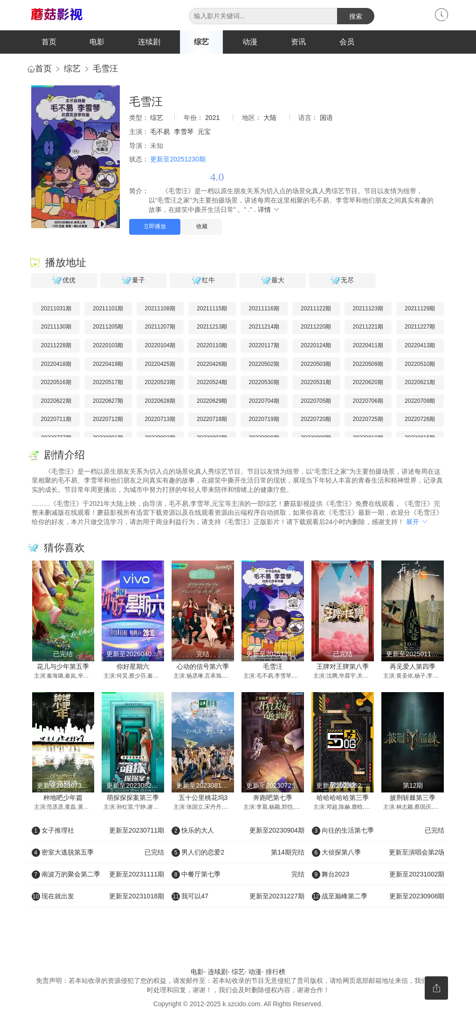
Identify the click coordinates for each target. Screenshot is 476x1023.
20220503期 (316, 364)
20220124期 (316, 346)
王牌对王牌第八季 (343, 667)
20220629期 (212, 401)
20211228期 (56, 346)
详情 (269, 209)
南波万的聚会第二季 (98, 874)
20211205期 (108, 327)
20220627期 (108, 401)
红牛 (203, 280)
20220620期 (368, 382)
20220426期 (212, 364)
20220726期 (420, 419)
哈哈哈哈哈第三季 (343, 798)
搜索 (355, 16)
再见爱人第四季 (412, 667)
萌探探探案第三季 (133, 798)
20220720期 (316, 419)
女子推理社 (98, 830)
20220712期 (108, 419)
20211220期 (316, 327)
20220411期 (368, 346)
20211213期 (212, 327)
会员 (346, 42)
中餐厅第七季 (238, 874)
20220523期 (160, 382)
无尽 (342, 280)
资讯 (298, 42)
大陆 (269, 118)
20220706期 (368, 401)
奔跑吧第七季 (272, 798)
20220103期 (108, 346)
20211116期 (264, 308)
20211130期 (56, 327)
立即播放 (155, 227)
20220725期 (368, 419)
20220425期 (160, 364)
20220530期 (264, 382)
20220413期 (420, 346)
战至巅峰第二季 (378, 896)
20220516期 (56, 382)
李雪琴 (183, 132)
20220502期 (264, 364)
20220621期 (420, 382)
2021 (212, 118)
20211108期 (160, 308)
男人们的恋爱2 (238, 852)
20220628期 (160, 401)
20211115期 (212, 308)
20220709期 (420, 401)
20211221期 (368, 327)
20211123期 (368, 308)
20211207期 (160, 327)
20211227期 (420, 327)
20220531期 (316, 382)
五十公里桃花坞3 (203, 798)
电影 (97, 42)
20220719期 (264, 419)
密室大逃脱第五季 (98, 852)
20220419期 (108, 364)
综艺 (201, 42)
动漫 (249, 42)
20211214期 (264, 327)
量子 (133, 280)
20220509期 (368, 364)
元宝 (204, 132)
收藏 (201, 227)
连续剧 (149, 42)
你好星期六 (133, 667)
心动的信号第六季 (203, 667)
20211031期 (56, 308)
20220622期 (56, 401)
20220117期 (264, 346)
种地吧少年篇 (63, 798)
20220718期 (212, 419)
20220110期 (212, 346)
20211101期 (108, 308)
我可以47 (238, 896)
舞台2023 (378, 874)
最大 (272, 280)
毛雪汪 (105, 69)
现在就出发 (98, 896)
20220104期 (160, 346)
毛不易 (160, 132)
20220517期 (108, 382)
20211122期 (316, 308)
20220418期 (56, 364)
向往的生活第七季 (378, 830)
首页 (48, 42)
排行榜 (275, 971)
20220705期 (316, 401)
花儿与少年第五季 (63, 667)
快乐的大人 (238, 830)
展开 (417, 522)
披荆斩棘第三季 (412, 798)
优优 (64, 280)
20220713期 (160, 419)
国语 (326, 118)
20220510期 (420, 364)
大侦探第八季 (378, 852)
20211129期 (420, 308)
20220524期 (212, 382)
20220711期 (56, 419)
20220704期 (264, 401)
